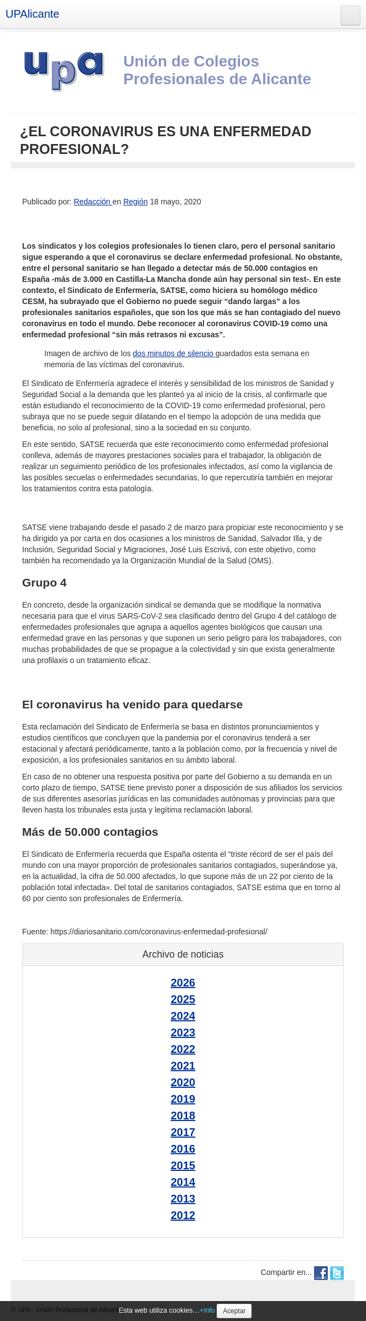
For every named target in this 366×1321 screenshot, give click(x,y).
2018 (183, 1115)
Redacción (93, 201)
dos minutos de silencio (174, 353)
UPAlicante (32, 14)
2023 (183, 1032)
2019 (183, 1099)
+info (207, 1310)
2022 (183, 1049)
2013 (183, 1199)
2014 (183, 1182)
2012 (183, 1215)
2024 (183, 1016)
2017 (183, 1132)
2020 (183, 1082)
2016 (183, 1149)
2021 (183, 1066)
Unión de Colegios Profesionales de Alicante (217, 70)
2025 (183, 999)
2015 (183, 1165)
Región (135, 201)
